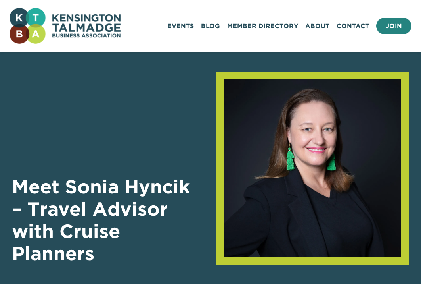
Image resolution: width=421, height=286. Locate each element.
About (317, 26)
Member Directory (262, 26)
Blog (210, 26)
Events (180, 26)
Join (394, 26)
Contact (353, 26)
